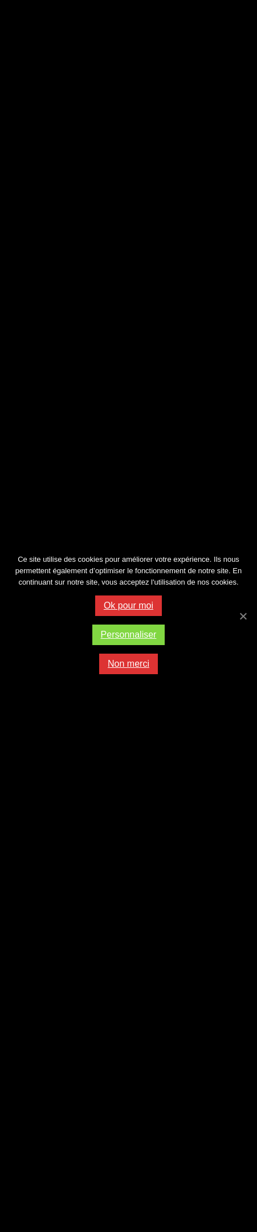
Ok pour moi (128, 605)
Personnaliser (129, 634)
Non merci (128, 663)
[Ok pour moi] (242, 616)
